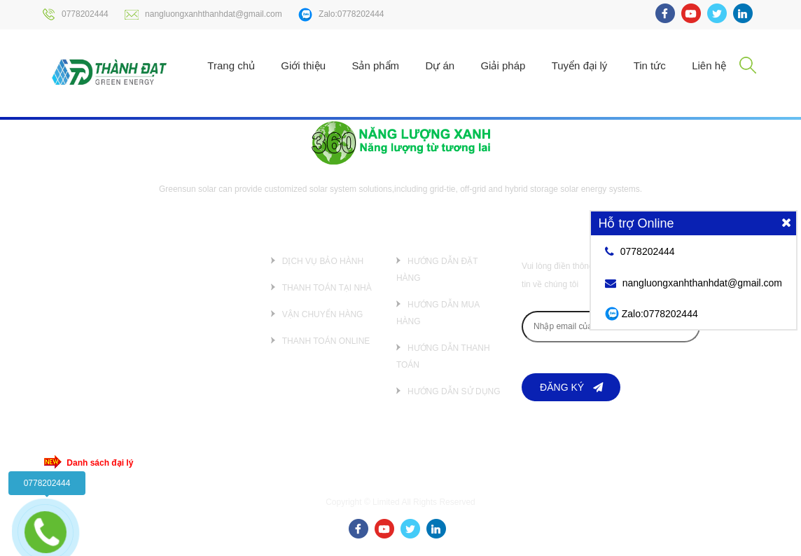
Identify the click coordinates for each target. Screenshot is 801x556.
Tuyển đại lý (580, 65)
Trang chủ (231, 65)
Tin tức (650, 65)
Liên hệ (709, 65)
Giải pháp (502, 65)
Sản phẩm (375, 65)
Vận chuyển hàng (322, 314)
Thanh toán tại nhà (327, 288)
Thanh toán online (326, 341)
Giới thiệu (303, 65)
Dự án (439, 65)
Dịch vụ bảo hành (322, 261)
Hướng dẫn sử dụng (454, 391)
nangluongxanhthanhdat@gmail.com (203, 14)
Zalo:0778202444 (341, 15)
